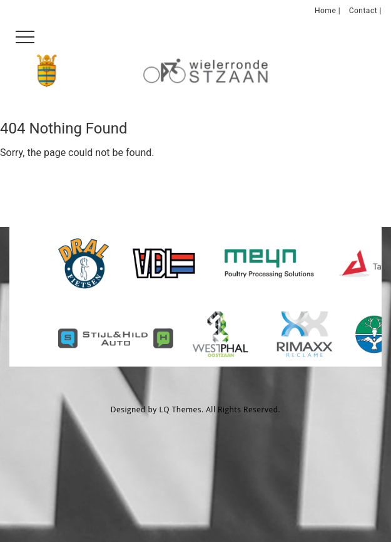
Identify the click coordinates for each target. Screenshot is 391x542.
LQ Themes (181, 409)
